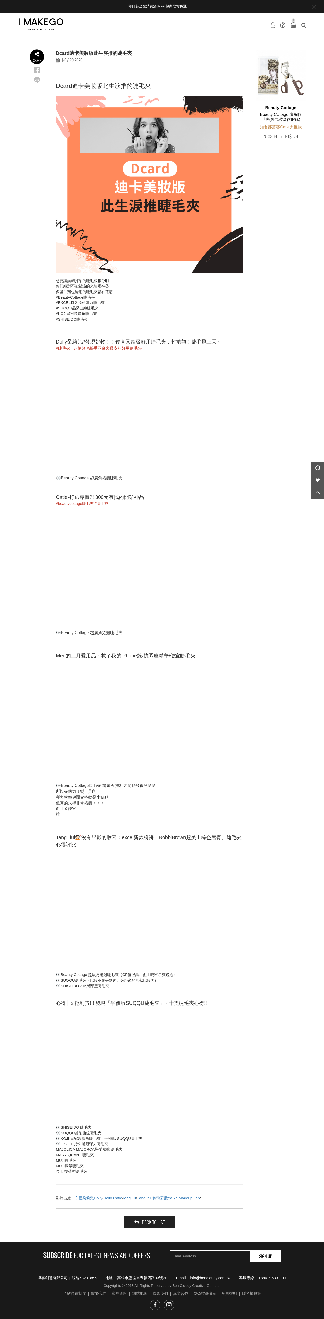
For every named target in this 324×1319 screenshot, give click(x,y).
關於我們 (98, 1293)
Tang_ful (144, 1198)
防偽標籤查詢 (205, 1293)
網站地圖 (139, 1293)
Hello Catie (112, 1198)
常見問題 (119, 1293)
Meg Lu (129, 1198)
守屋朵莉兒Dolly (88, 1198)
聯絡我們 (160, 1293)
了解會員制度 (74, 1293)
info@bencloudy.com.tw (210, 1278)
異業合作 (180, 1293)
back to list (149, 1222)
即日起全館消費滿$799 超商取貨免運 (157, 6)
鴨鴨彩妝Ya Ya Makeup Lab (176, 1198)
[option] (281, 96)
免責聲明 (229, 1293)
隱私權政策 (251, 1293)
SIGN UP (265, 1256)
